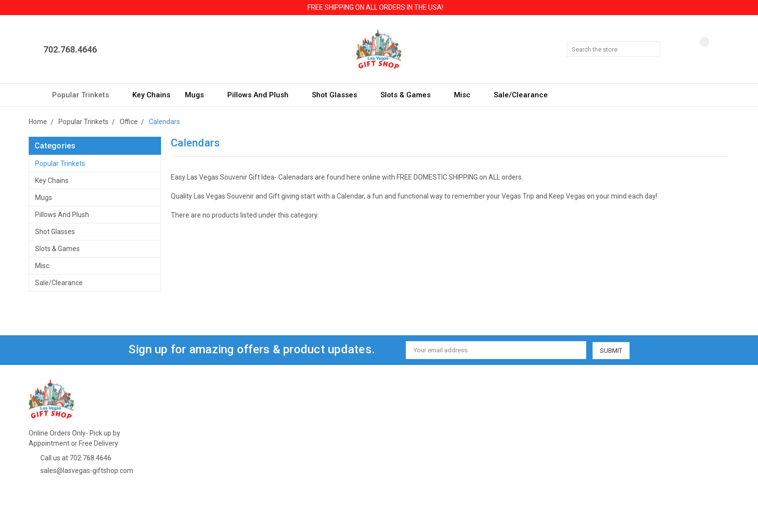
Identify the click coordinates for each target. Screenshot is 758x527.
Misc (466, 95)
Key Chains (151, 95)
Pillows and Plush (262, 95)
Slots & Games (409, 95)
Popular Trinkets (85, 95)
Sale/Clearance (521, 95)
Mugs (199, 95)
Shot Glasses (339, 95)
